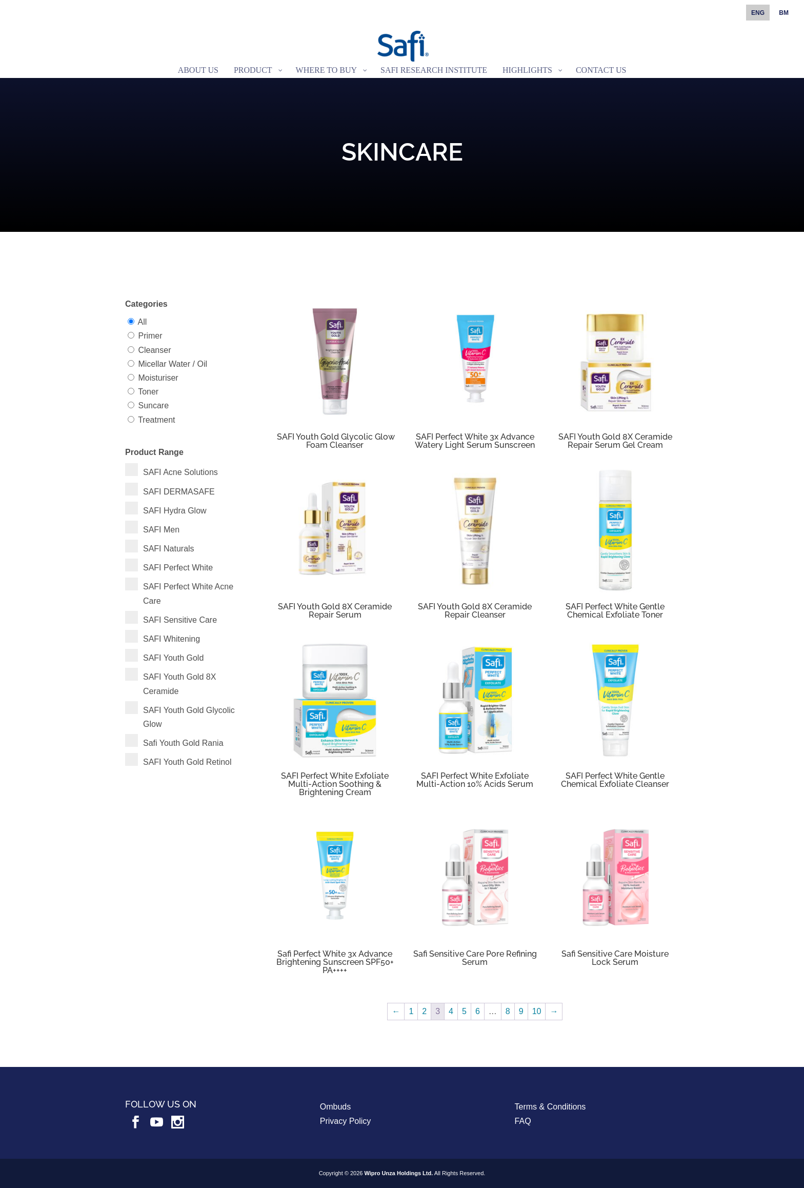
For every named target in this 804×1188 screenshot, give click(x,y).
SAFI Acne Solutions (180, 472)
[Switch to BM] (784, 15)
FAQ (523, 1121)
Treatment (156, 419)
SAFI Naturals (168, 548)
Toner (148, 391)
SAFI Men (161, 529)
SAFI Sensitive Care (180, 620)
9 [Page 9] (521, 1011)
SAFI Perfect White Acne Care (188, 593)
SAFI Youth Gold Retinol (187, 762)
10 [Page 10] (536, 1011)
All (142, 322)
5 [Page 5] (464, 1011)
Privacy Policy (345, 1121)
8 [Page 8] (508, 1011)
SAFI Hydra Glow (175, 510)
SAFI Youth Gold (173, 658)
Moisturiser (158, 377)
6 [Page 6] (477, 1011)
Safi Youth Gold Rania (183, 743)
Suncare (153, 405)
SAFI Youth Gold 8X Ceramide (179, 683)
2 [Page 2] (424, 1011)
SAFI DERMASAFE (179, 491)
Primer (150, 335)
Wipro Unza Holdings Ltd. (399, 1173)
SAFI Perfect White (178, 567)
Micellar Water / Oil (172, 364)
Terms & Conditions (550, 1106)
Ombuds (335, 1106)
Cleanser (154, 350)
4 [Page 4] (451, 1011)
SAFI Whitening (171, 639)
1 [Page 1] (411, 1011)
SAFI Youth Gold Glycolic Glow (189, 717)
